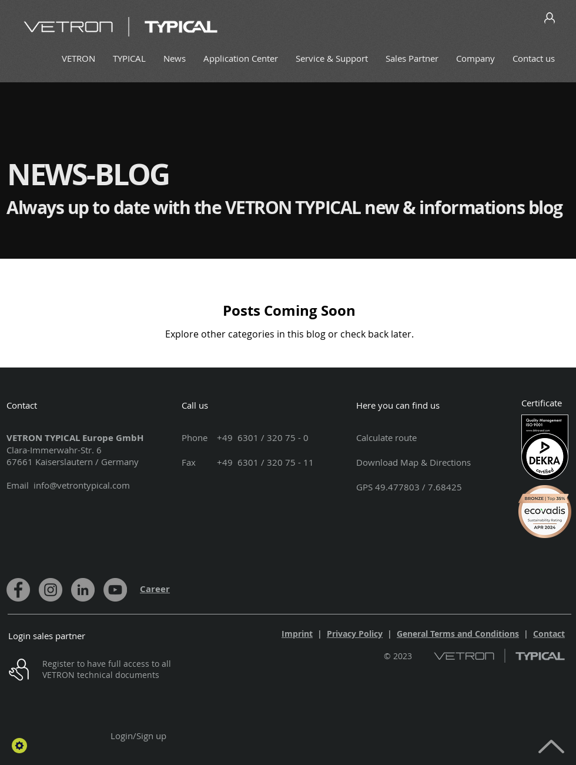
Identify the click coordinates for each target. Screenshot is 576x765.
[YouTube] (115, 590)
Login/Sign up (138, 735)
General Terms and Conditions (458, 633)
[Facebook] (18, 590)
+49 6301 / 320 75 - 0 (263, 437)
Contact (549, 633)
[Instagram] (50, 590)
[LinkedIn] (83, 590)
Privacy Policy (355, 633)
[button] (19, 745)
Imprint (297, 633)
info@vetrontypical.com (82, 485)
